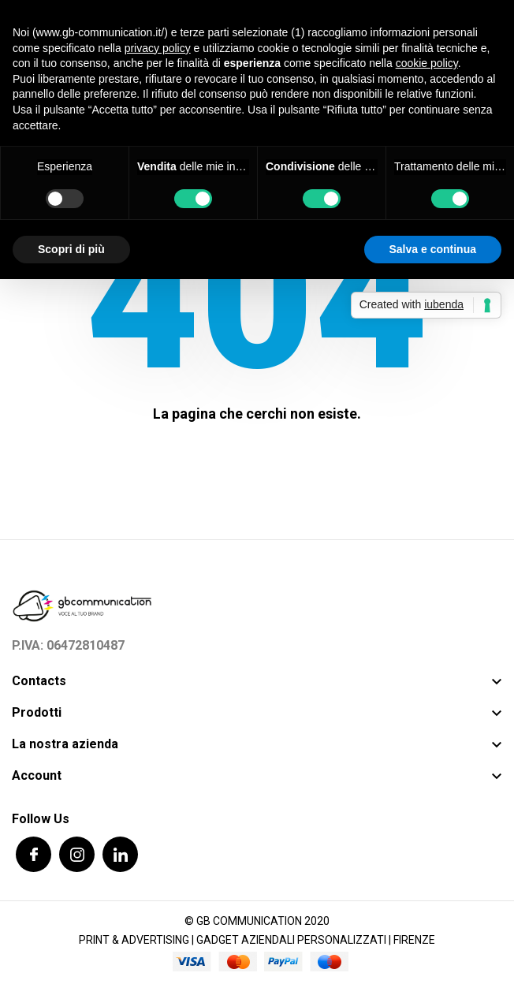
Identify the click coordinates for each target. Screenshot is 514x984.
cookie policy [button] (427, 63)
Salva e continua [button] (432, 249)
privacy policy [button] (158, 48)
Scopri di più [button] (71, 249)
